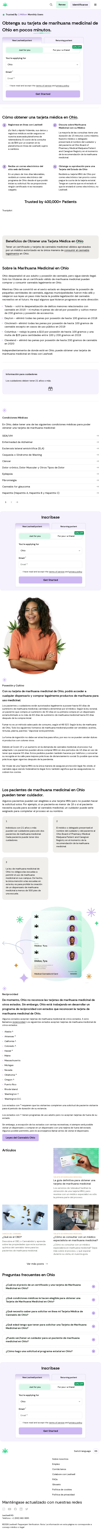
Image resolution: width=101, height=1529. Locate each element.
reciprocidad (18, 1022)
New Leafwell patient (22, 40)
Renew (62, 4)
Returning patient (64, 40)
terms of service (44, 85)
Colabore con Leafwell (75, 1474)
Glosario (75, 1484)
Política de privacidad (75, 1494)
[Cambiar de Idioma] (96, 1451)
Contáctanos (75, 1469)
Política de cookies (75, 1489)
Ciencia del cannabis (62, 1187)
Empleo (75, 1464)
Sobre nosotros (75, 1459)
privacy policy (62, 85)
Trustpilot (7, 210)
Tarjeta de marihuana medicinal (16, 1187)
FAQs (75, 1479)
